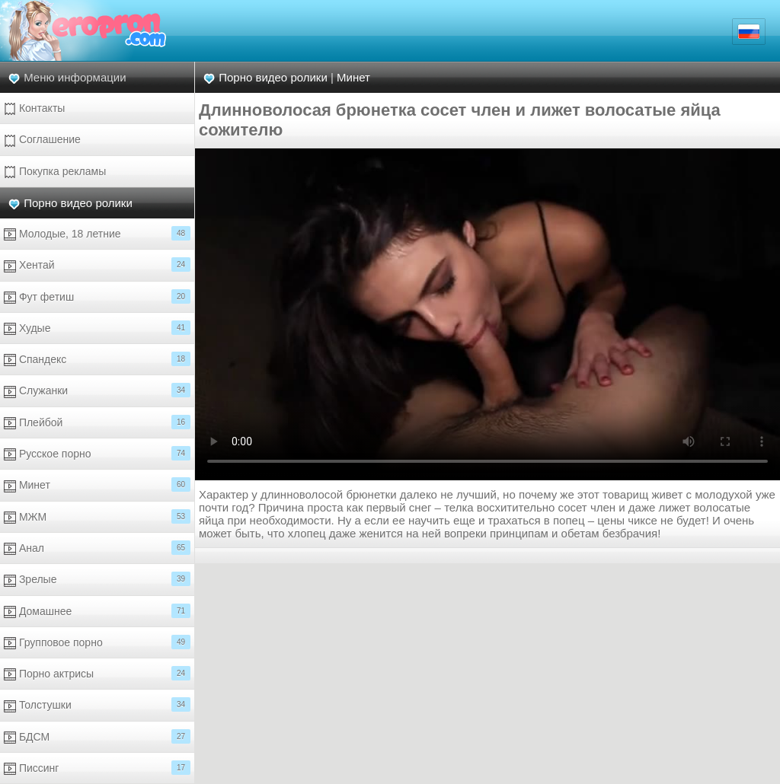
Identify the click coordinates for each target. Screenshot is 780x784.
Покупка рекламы (55, 171)
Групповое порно (97, 642)
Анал (97, 547)
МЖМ (97, 516)
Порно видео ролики (78, 202)
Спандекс (97, 359)
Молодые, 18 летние (97, 233)
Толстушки (97, 704)
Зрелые (97, 579)
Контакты (34, 108)
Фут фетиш (97, 296)
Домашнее (97, 611)
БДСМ (97, 736)
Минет (97, 484)
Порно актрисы (97, 673)
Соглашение (42, 139)
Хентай (97, 264)
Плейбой (97, 422)
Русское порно (97, 453)
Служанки (97, 390)
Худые (97, 327)
